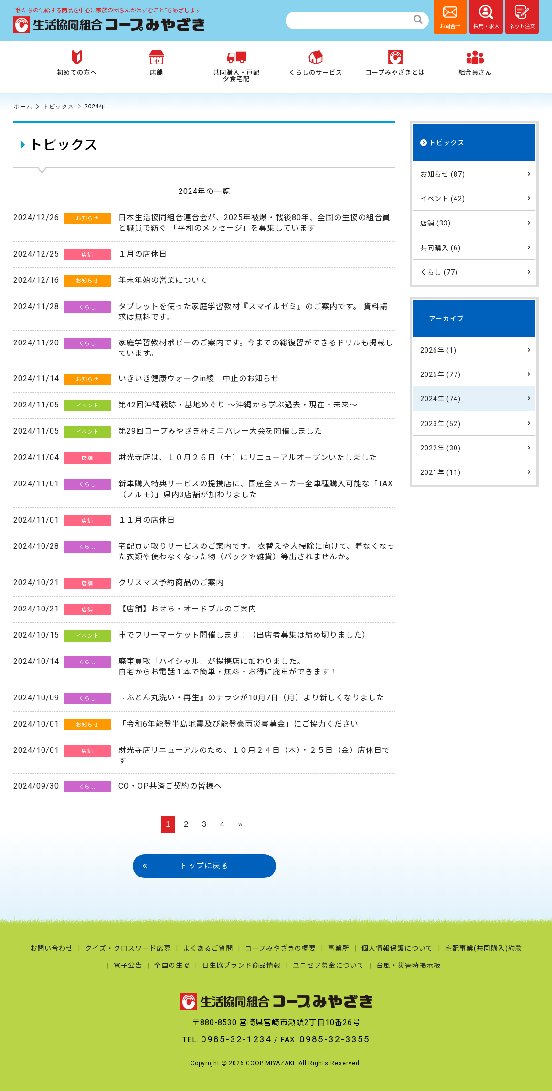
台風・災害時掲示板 (408, 965)
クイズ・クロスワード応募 (128, 948)
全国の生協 (172, 965)
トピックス (62, 107)
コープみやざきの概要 (280, 948)
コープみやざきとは (395, 63)
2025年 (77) (475, 374)
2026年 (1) (475, 349)
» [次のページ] (240, 824)
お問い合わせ (51, 948)
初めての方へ (77, 63)
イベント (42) (475, 198)
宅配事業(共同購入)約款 (483, 948)
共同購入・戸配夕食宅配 (236, 66)
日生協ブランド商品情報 (241, 965)
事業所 (339, 948)
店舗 (156, 63)
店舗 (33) (475, 222)
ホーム (27, 107)
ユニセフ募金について (328, 965)
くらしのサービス (315, 63)
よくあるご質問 (208, 948)
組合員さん (475, 63)
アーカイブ (446, 318)
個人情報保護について (397, 948)
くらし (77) (475, 271)
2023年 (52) (475, 423)
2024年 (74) (475, 398)
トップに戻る (185, 866)
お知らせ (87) (475, 174)
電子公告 (128, 965)
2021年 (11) (475, 472)
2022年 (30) (475, 447)
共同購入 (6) (475, 247)
